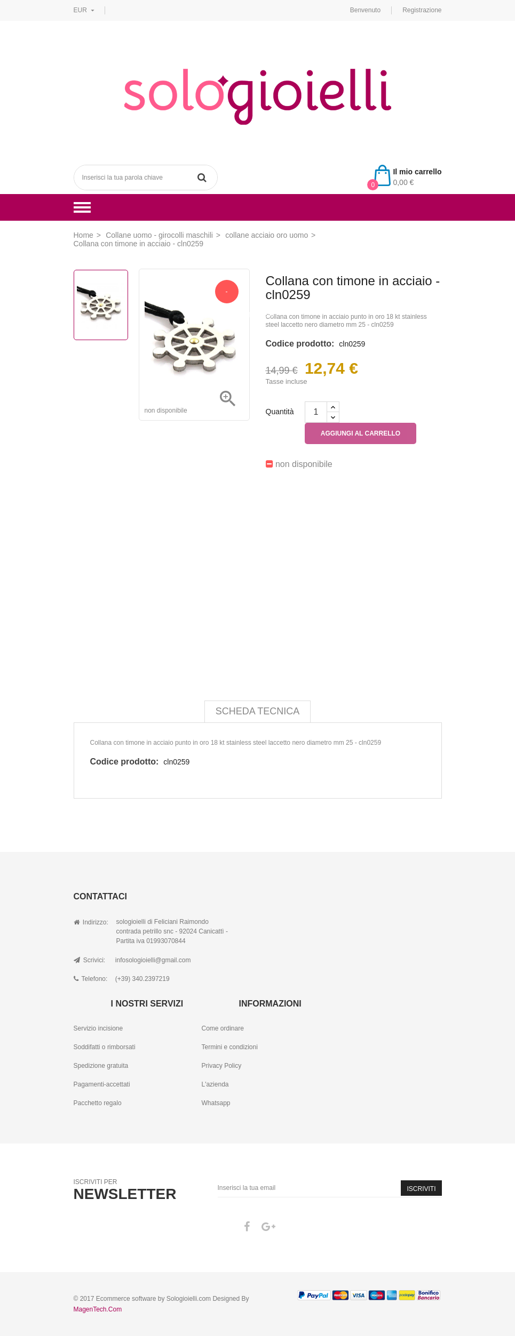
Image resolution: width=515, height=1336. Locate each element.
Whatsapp (215, 1103)
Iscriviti (421, 1189)
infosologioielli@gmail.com (153, 960)
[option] (101, 305)
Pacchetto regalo (98, 1103)
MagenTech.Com (98, 1309)
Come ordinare (222, 1028)
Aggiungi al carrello (360, 433)
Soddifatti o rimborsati (105, 1047)
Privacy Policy (221, 1065)
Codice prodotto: (300, 344)
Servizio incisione (98, 1028)
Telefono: (91, 979)
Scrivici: (90, 960)
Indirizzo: (91, 922)
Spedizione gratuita (101, 1065)
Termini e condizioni (229, 1047)
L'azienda (214, 1084)
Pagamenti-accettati (102, 1084)
